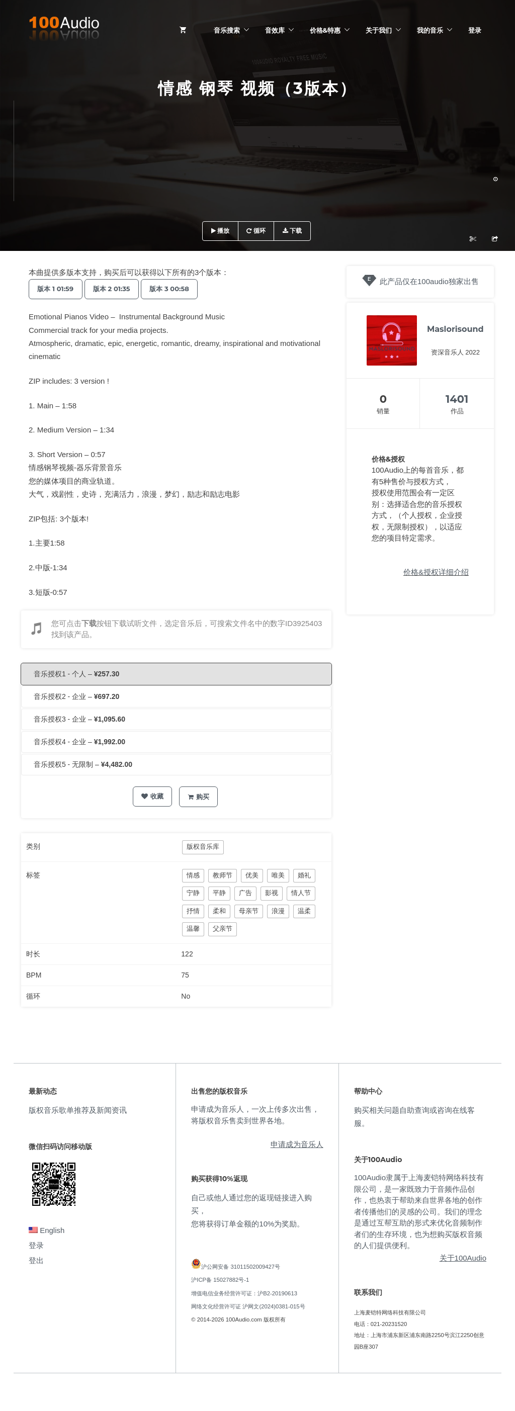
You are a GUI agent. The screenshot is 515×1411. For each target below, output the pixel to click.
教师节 (222, 875)
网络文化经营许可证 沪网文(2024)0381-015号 (248, 1306)
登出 (36, 1260)
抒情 (193, 911)
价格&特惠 (325, 30)
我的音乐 (430, 30)
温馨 (193, 928)
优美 (252, 875)
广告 (245, 893)
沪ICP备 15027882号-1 (220, 1280)
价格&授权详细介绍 (436, 572)
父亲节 (222, 928)
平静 (219, 893)
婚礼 (304, 875)
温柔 (304, 911)
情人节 (301, 893)
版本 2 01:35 (117, 289)
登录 (474, 30)
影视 (271, 893)
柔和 (219, 911)
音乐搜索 (227, 30)
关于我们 (379, 30)
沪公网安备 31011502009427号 (240, 1267)
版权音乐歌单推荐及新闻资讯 (78, 1110)
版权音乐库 (203, 846)
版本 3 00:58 (178, 289)
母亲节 (249, 911)
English (46, 1230)
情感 (193, 875)
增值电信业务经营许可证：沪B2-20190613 (244, 1293)
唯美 (278, 875)
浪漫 (278, 911)
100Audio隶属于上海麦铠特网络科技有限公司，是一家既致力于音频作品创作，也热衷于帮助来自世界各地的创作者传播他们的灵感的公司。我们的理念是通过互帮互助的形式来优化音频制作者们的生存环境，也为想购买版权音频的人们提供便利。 (419, 1211)
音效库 (275, 30)
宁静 (193, 893)
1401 (457, 399)
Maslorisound (455, 329)
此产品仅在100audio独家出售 (429, 281)
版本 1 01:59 (57, 289)
